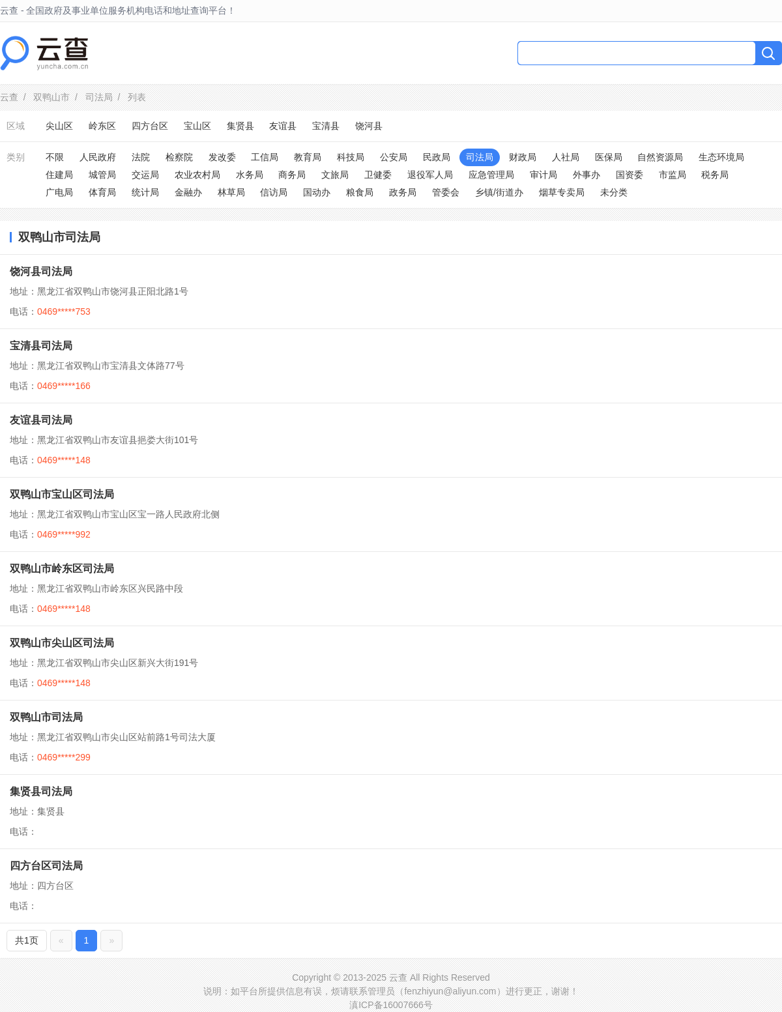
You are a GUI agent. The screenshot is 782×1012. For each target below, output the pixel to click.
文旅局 (335, 174)
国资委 (629, 174)
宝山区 (197, 126)
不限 (55, 157)
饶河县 (369, 126)
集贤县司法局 (41, 791)
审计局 (543, 174)
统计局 (145, 192)
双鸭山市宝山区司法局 (62, 494)
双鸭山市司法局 (46, 717)
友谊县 (283, 126)
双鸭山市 (51, 97)
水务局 (249, 174)
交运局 (145, 174)
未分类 (614, 192)
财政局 (522, 157)
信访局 (273, 192)
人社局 (565, 157)
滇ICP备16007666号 (391, 1005)
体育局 (102, 192)
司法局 (99, 97)
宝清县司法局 (41, 345)
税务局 (715, 174)
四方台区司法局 (46, 865)
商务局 (292, 174)
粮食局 (359, 192)
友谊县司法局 (41, 420)
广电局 (59, 192)
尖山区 (59, 126)
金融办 (188, 192)
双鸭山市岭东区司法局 (62, 568)
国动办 (316, 192)
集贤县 (240, 126)
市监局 (672, 174)
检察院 (179, 157)
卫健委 (378, 174)
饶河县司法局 (41, 271)
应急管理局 (491, 174)
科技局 (350, 157)
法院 (141, 157)
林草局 (231, 192)
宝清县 (326, 126)
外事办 (586, 174)
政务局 (402, 192)
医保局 (608, 157)
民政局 (436, 157)
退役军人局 (430, 174)
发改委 (222, 157)
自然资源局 (660, 157)
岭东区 (102, 126)
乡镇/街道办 (499, 192)
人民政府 (98, 157)
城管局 (102, 174)
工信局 (264, 157)
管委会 (445, 192)
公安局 (393, 157)
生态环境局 (721, 157)
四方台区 (150, 126)
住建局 (59, 174)
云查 (9, 97)
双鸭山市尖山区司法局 (62, 642)
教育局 (307, 157)
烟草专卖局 (562, 192)
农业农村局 (197, 174)
